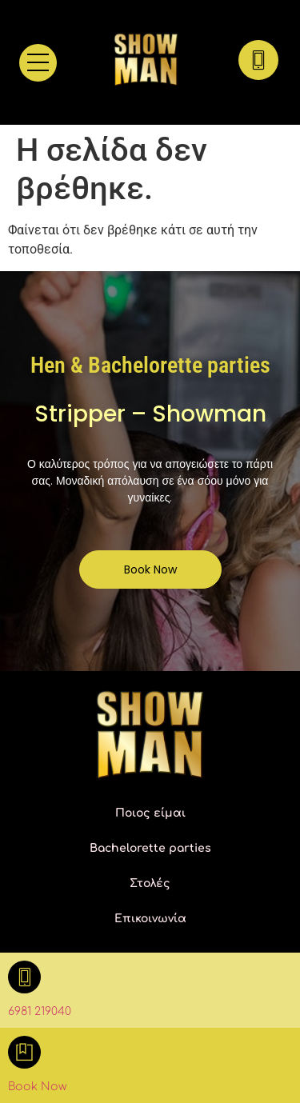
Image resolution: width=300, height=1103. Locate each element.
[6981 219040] (24, 977)
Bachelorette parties (150, 848)
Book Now (37, 1087)
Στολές (150, 883)
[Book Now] (24, 1052)
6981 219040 (39, 1011)
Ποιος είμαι (150, 813)
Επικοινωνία (150, 919)
